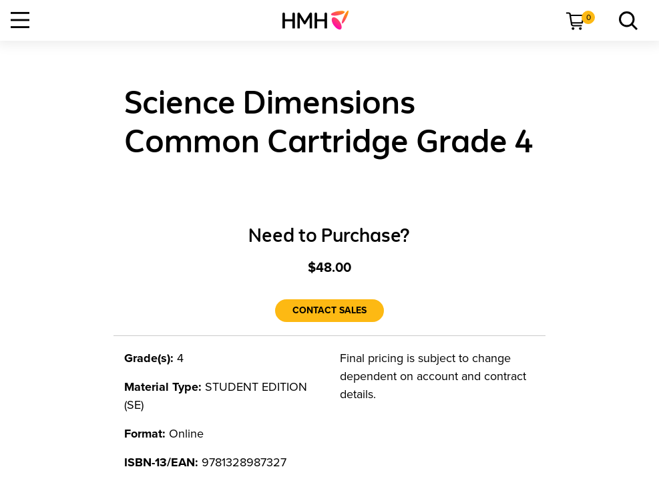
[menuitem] (320, 20)
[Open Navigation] (20, 20)
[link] (320, 20)
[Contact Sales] (329, 310)
